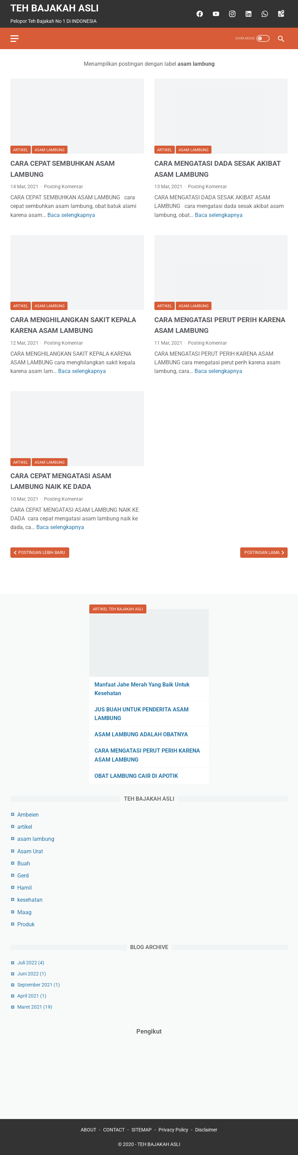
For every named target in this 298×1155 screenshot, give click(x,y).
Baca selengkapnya (71, 215)
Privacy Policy (173, 1130)
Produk (26, 924)
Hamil (24, 887)
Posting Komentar (63, 186)
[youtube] (215, 13)
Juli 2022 (30, 962)
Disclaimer (206, 1130)
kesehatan (30, 900)
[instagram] (231, 13)
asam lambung (50, 150)
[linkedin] (247, 13)
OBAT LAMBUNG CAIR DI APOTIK (136, 776)
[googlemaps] (280, 13)
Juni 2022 (31, 973)
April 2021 (31, 996)
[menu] (14, 38)
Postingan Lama (262, 552)
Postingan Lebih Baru (41, 552)
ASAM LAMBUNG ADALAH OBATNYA (141, 734)
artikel (20, 150)
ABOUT (88, 1130)
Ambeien (28, 814)
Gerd (23, 875)
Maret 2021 (34, 1007)
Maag (24, 912)
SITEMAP (142, 1130)
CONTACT (114, 1130)
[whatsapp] (263, 13)
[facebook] (198, 13)
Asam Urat (30, 851)
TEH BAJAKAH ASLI (54, 8)
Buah (23, 863)
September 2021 (38, 985)
